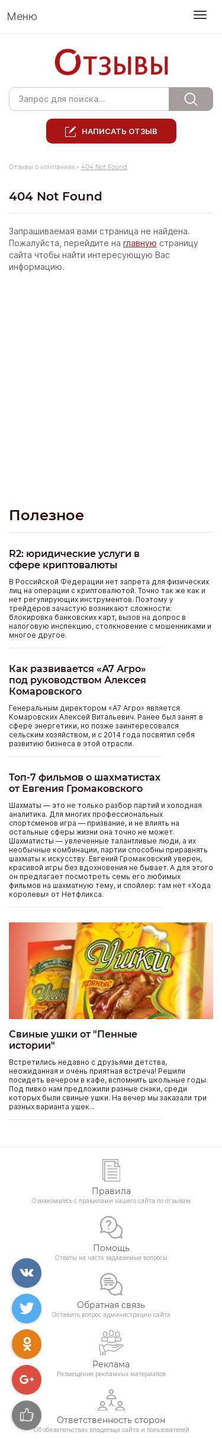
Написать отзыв (119, 131)
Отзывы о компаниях (42, 167)
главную (140, 243)
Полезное (46, 515)
